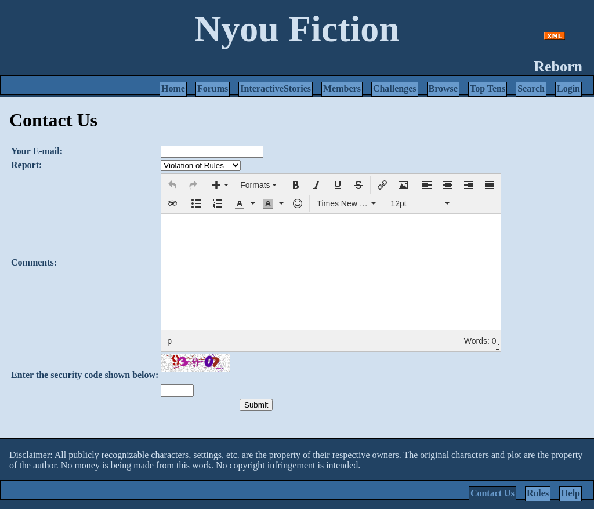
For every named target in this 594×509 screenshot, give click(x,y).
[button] (172, 185)
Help (570, 493)
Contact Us (492, 493)
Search (531, 88)
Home (173, 88)
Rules (538, 493)
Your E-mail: (37, 151)
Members (342, 88)
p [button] (169, 341)
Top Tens (487, 88)
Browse (443, 88)
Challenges (394, 88)
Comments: (34, 262)
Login (568, 88)
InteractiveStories (275, 88)
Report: (26, 165)
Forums (212, 88)
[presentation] (172, 185)
